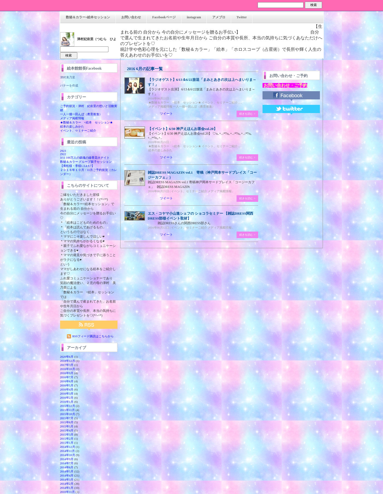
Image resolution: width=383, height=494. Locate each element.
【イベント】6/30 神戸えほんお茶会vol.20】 (182, 129)
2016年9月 (67, 373)
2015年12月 (67, 405)
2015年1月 (67, 442)
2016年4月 (67, 389)
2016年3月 (67, 393)
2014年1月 (67, 487)
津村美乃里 (67, 77)
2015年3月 (67, 434)
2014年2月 (67, 483)
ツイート (166, 114)
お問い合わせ (131, 17)
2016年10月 (67, 369)
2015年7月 (67, 418)
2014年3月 (67, 479)
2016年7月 (67, 377)
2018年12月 (67, 360)
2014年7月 (67, 463)
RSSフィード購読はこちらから (93, 336)
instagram (194, 17)
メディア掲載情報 (72, 118)
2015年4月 (67, 430)
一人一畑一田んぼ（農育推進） (81, 114)
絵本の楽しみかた (72, 126)
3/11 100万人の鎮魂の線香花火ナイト (85, 157)
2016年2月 (67, 397)
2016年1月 (67, 401)
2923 (63, 150)
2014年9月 (67, 459)
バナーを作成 (69, 85)
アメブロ (218, 17)
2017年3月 (67, 364)
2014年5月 (67, 471)
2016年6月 (67, 381)
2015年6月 (67, 422)
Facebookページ (163, 17)
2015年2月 (67, 438)
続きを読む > (247, 113)
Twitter (242, 17)
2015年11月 (67, 410)
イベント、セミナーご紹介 (78, 130)
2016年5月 (67, 385)
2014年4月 (67, 475)
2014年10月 (67, 455)
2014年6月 (67, 467)
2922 (63, 154)
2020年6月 (67, 356)
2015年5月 (67, 426)
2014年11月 (67, 450)
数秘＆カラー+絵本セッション (88, 17)
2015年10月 (67, 414)
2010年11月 (67, 491)
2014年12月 (67, 446)
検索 (313, 5)
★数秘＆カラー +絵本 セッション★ (86, 122)
